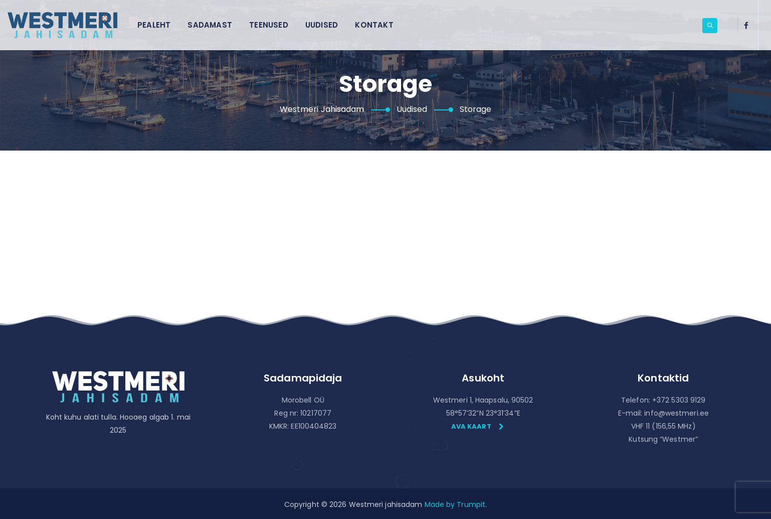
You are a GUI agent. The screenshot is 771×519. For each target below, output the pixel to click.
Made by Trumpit (455, 504)
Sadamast (209, 25)
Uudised (321, 25)
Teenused (268, 25)
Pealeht (153, 25)
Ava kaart (477, 426)
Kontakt (374, 25)
